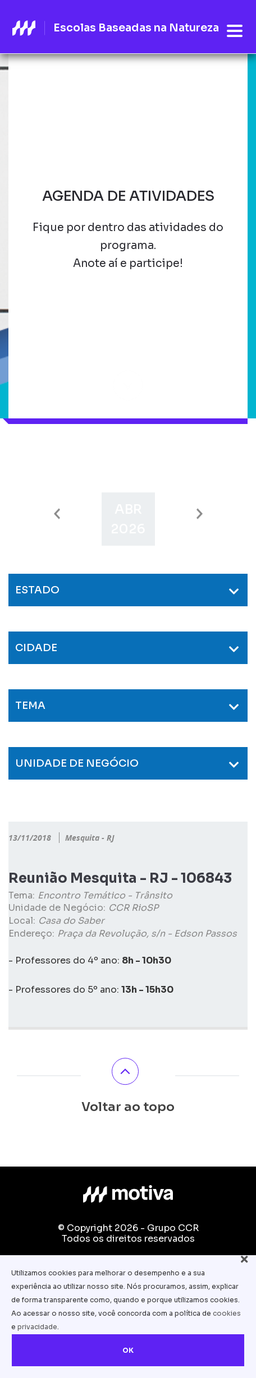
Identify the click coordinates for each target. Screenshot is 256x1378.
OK (128, 1350)
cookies (227, 1313)
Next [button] (199, 514)
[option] (128, 519)
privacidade (37, 1326)
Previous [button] (57, 514)
